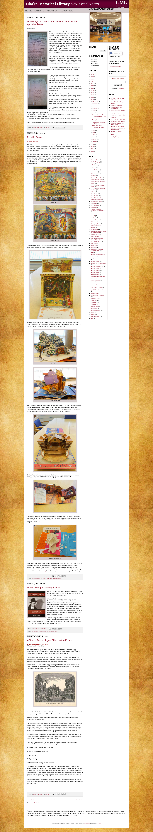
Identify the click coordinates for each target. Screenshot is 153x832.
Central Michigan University (118, 119)
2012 (92, 146)
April (93, 134)
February (94, 139)
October (94, 106)
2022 (92, 81)
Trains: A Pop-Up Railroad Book (53, 578)
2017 (92, 92)
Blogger (99, 823)
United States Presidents (97, 295)
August (94, 110)
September (95, 108)
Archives (93, 167)
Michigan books (46, 631)
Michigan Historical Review (98, 258)
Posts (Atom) (37, 802)
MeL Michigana (115, 134)
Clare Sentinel (94, 193)
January (94, 141)
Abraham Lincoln (95, 160)
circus (92, 312)
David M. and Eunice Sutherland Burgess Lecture (98, 209)
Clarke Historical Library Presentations (117, 108)
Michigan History (54, 631)
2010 (92, 151)
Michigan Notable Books (97, 266)
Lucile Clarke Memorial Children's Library (97, 250)
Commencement (95, 205)
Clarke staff (94, 203)
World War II (94, 304)
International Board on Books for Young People (98, 232)
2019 (92, 88)
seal (92, 318)
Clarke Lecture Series (37, 631)
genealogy (93, 314)
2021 (92, 83)
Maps (92, 252)
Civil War (93, 192)
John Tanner (94, 243)
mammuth (87, 823)
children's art (94, 308)
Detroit (92, 213)
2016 (92, 95)
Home (28, 11)
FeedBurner (121, 88)
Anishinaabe (94, 165)
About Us (52, 11)
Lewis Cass (94, 245)
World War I (94, 302)
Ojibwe (92, 282)
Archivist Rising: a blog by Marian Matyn (117, 124)
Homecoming (94, 229)
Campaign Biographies (97, 177)
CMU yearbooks (95, 173)
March (94, 137)
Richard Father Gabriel (97, 288)
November (95, 103)
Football (93, 216)
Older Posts (79, 800)
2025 (92, 74)
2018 (92, 90)
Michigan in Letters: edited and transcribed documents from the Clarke (118, 128)
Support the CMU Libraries (118, 121)
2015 (92, 97)
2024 (92, 76)
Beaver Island (94, 171)
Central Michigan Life (96, 179)
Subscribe (66, 11)
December (95, 101)
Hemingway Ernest (96, 223)
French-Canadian (95, 219)
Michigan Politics (95, 268)
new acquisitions (95, 316)
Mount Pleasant (95, 274)
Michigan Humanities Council (98, 263)
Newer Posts (31, 800)
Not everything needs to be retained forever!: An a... (99, 116)
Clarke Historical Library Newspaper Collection (97, 198)
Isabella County (95, 234)
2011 (92, 148)
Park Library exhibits (96, 284)
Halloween (93, 221)
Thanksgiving (94, 293)
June (93, 130)
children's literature (36, 578)
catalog (44, 571)
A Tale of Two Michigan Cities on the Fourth (49, 640)
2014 (92, 99)
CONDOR (93, 175)
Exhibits (39, 11)
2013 (92, 144)
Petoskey (93, 286)
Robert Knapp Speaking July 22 (43, 587)
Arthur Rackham (95, 169)
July (93, 113)
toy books (43, 578)
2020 (92, 85)
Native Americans (95, 280)
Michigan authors (95, 270)
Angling (93, 164)
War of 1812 (94, 300)
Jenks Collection (95, 236)
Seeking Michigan (115, 136)
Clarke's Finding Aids (116, 105)
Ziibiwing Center (95, 306)
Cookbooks (94, 207)
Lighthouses (94, 247)
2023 (92, 79)
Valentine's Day (95, 298)
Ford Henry (94, 218)
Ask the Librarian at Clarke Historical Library (118, 99)
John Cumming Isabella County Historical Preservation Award (97, 240)
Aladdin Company (95, 162)
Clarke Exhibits (94, 195)
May (93, 132)
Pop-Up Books (34, 137)
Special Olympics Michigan (98, 290)
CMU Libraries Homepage (117, 114)
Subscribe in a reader (115, 66)
